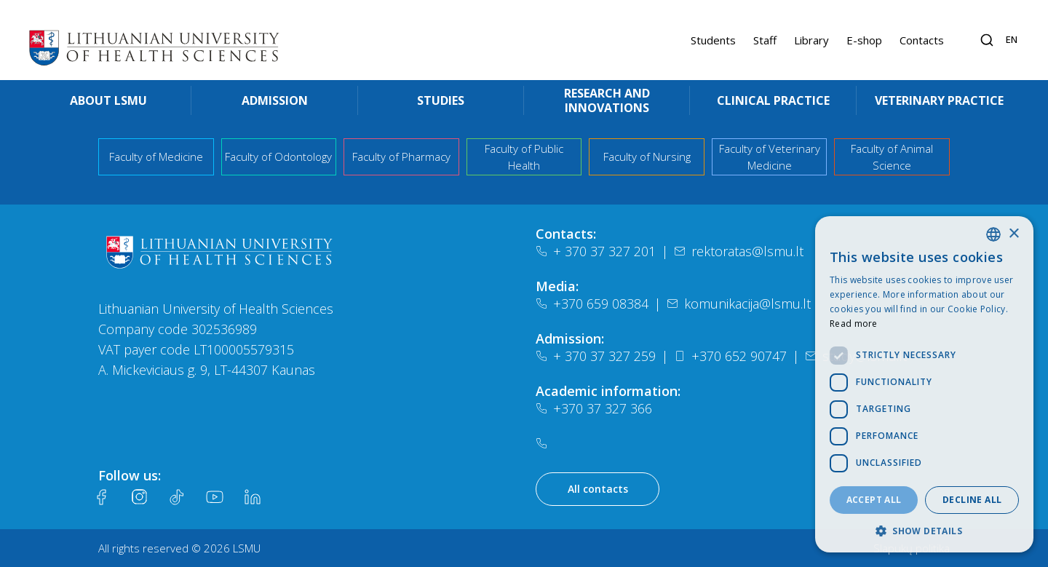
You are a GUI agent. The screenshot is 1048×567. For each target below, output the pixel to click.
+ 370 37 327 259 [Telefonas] (596, 356)
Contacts (922, 40)
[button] (924, 530)
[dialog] (924, 384)
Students (713, 40)
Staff (765, 40)
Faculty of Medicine (156, 156)
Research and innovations (607, 100)
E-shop (864, 40)
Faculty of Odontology (278, 156)
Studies (440, 100)
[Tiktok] (177, 497)
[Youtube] (214, 497)
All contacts (598, 489)
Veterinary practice (939, 100)
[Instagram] (139, 497)
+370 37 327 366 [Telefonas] (594, 408)
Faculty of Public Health (524, 157)
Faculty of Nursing (647, 156)
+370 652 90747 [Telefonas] (730, 356)
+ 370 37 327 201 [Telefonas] (596, 251)
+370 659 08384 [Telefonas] (592, 303)
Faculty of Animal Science (892, 157)
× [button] (1013, 234)
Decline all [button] (971, 499)
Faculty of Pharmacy (401, 156)
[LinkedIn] (252, 497)
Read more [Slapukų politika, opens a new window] (854, 323)
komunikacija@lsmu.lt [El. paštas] (739, 303)
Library (811, 40)
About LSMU (108, 100)
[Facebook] (101, 497)
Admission (275, 100)
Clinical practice (773, 100)
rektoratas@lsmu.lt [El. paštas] (738, 251)
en (1011, 39)
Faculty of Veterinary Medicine (769, 157)
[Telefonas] (544, 443)
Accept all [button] (874, 499)
